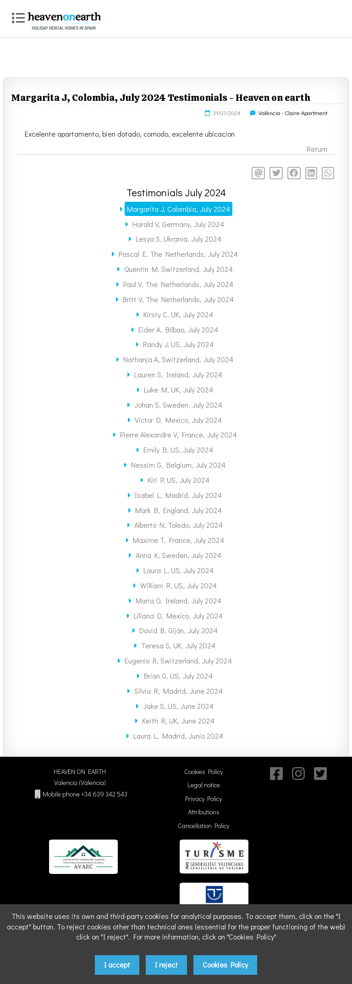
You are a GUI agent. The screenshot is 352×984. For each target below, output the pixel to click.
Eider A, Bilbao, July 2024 (178, 329)
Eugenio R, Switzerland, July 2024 (178, 660)
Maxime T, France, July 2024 (178, 540)
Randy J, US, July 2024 (178, 344)
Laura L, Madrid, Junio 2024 (178, 736)
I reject (166, 964)
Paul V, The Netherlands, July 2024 (178, 284)
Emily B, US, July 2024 (178, 449)
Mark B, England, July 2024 (178, 510)
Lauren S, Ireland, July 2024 (178, 374)
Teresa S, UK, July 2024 (178, 645)
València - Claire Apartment (292, 112)
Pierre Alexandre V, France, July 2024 (178, 434)
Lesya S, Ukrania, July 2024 (178, 238)
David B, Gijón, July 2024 (178, 630)
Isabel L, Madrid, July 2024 (178, 495)
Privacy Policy (203, 798)
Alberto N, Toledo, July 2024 (178, 525)
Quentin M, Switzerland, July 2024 (178, 269)
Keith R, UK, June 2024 (178, 720)
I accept (117, 964)
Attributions (204, 811)
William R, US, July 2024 (178, 585)
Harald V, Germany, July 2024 (178, 224)
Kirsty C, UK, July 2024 (178, 314)
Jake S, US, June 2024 (178, 706)
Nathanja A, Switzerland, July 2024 (178, 359)
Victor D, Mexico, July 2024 (178, 420)
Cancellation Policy (203, 825)
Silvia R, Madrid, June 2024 (178, 691)
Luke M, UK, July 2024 (178, 389)
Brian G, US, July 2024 (178, 675)
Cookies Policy (203, 771)
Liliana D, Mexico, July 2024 (178, 615)
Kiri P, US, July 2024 (178, 480)
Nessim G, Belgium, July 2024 (178, 465)
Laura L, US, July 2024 (178, 570)
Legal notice (203, 784)
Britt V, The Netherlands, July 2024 (178, 299)
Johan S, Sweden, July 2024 (178, 404)
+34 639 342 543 (104, 794)
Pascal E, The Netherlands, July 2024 (178, 254)
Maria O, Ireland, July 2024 (178, 600)
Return (317, 149)
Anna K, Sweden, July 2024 (178, 555)
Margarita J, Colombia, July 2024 (178, 209)
